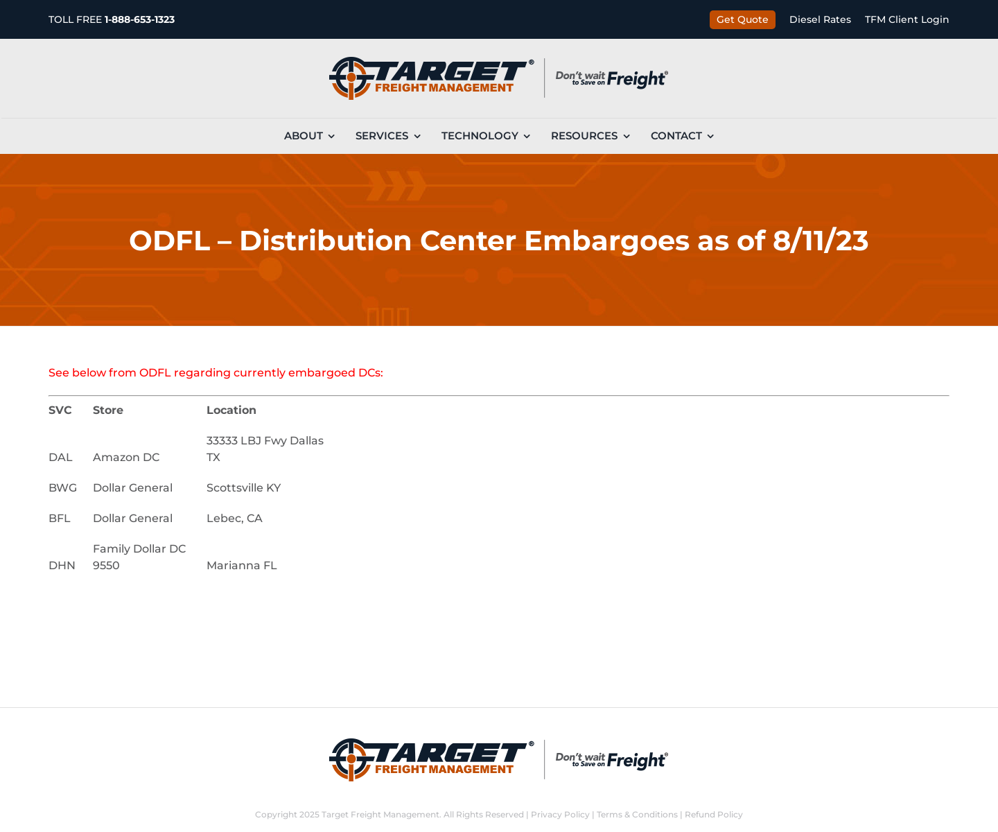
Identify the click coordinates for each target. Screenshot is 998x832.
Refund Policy (714, 814)
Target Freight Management (380, 814)
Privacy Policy (560, 814)
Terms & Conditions (637, 814)
